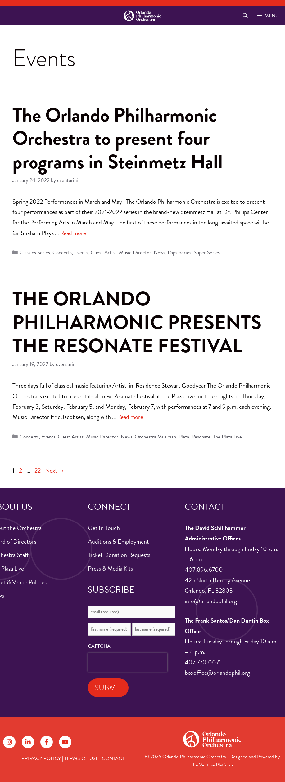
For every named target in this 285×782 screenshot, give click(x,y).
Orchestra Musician (155, 437)
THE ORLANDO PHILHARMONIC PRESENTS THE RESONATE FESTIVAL (136, 322)
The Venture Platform (212, 765)
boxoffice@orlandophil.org (217, 672)
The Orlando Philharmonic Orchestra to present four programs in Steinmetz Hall (117, 138)
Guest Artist (103, 252)
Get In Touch (104, 527)
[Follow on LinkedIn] (28, 742)
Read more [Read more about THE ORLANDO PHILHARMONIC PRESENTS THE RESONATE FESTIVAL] (130, 416)
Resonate (201, 437)
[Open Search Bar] (245, 15)
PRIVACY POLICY (41, 758)
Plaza (184, 437)
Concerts (62, 252)
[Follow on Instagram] (9, 742)
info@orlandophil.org (211, 601)
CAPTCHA (99, 646)
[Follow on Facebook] (46, 742)
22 (38, 470)
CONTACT (113, 758)
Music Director (135, 252)
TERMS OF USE (81, 758)
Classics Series (35, 252)
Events (81, 252)
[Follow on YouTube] (65, 742)
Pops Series (179, 252)
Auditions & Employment (118, 541)
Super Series (207, 252)
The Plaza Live (227, 437)
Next (55, 470)
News (159, 252)
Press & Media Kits (110, 568)
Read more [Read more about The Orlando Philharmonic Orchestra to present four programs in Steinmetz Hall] (73, 233)
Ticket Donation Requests (119, 554)
